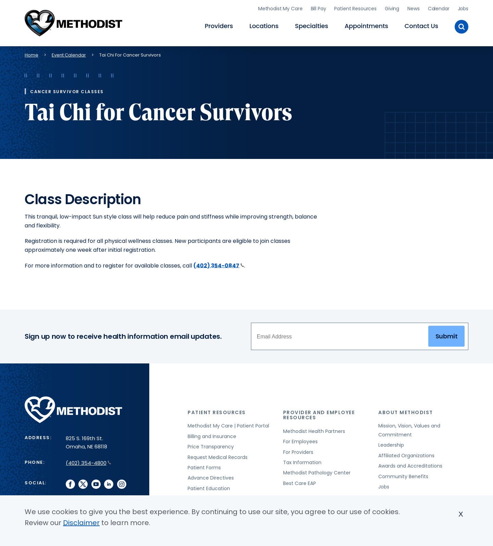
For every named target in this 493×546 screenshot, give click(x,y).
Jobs (463, 8)
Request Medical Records (218, 457)
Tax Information (302, 462)
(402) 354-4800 (88, 463)
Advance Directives (211, 477)
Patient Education (209, 488)
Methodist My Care (280, 8)
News (413, 8)
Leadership (391, 445)
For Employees (300, 441)
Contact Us (421, 26)
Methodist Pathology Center (317, 472)
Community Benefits (403, 476)
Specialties (311, 26)
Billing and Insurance (212, 436)
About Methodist (405, 412)
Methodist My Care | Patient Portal (228, 425)
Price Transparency (211, 446)
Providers (219, 26)
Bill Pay (318, 8)
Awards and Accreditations (410, 465)
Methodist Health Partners (314, 431)
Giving (392, 8)
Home (31, 55)
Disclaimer (81, 523)
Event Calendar (69, 55)
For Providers (298, 452)
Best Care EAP (299, 483)
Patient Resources (355, 8)
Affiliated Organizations (406, 455)
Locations (263, 26)
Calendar (439, 8)
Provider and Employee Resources (319, 415)
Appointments (366, 26)
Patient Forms (204, 467)
